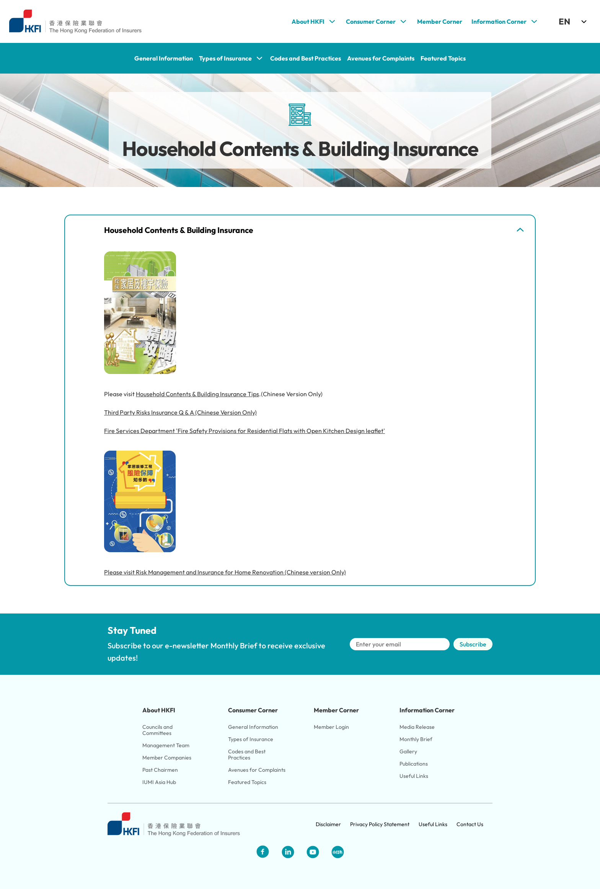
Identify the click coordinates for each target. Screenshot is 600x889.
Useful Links (413, 776)
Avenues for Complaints (256, 769)
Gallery (408, 751)
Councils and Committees (158, 729)
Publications (413, 763)
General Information (253, 726)
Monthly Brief (415, 739)
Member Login (331, 726)
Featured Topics (247, 782)
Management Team (165, 745)
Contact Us (470, 824)
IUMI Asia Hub (159, 782)
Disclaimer (328, 824)
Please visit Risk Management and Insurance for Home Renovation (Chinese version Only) (225, 572)
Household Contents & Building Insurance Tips (197, 394)
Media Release (417, 726)
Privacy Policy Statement (379, 824)
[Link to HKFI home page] (75, 22)
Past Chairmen (160, 769)
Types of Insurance (250, 739)
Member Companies (167, 757)
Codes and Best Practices (247, 754)
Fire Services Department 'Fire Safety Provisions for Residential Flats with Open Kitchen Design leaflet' (244, 431)
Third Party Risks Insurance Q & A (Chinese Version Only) (180, 412)
